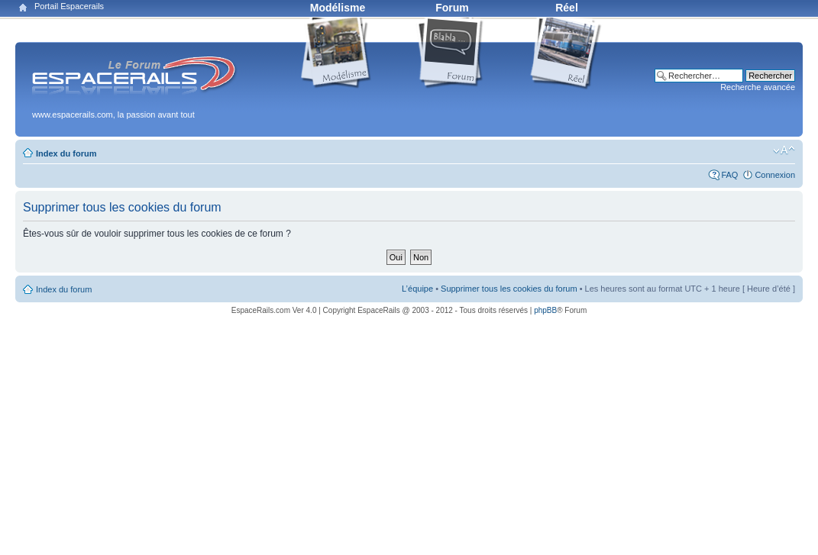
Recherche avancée (757, 87)
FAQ (729, 174)
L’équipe (417, 288)
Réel (566, 8)
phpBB (545, 310)
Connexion (775, 174)
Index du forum (66, 153)
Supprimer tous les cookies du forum (509, 288)
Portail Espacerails (69, 6)
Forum (452, 8)
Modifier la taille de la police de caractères (784, 150)
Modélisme (337, 8)
